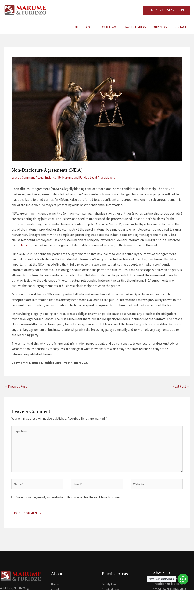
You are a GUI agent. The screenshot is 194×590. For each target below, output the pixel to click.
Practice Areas (137, 27)
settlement (23, 245)
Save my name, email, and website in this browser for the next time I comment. (69, 499)
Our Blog (161, 27)
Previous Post (15, 386)
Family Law (109, 586)
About (95, 27)
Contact (180, 27)
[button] (165, 10)
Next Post (181, 386)
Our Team (113, 27)
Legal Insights (47, 177)
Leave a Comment (24, 177)
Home (80, 27)
